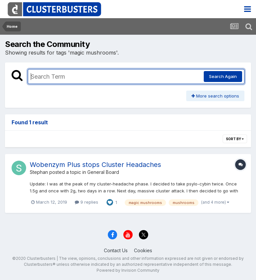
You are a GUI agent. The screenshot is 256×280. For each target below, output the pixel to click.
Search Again (223, 76)
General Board (103, 172)
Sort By (235, 139)
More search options (215, 96)
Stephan (39, 172)
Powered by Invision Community (128, 270)
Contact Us (116, 250)
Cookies (143, 250)
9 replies (86, 202)
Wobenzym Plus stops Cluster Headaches (95, 165)
